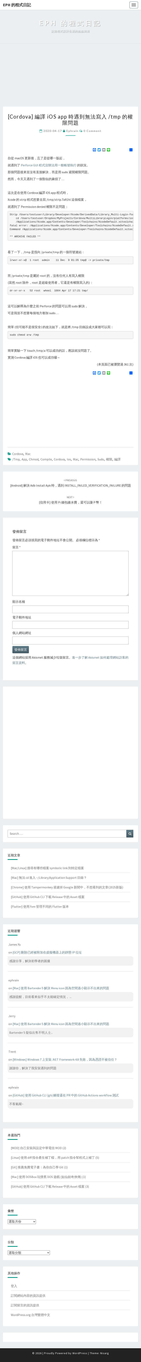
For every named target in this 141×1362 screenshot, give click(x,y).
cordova (59, 459)
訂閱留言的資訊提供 (25, 1305)
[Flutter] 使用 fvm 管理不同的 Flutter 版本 (40, 906)
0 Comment (92, 131)
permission (88, 459)
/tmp (16, 459)
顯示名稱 (18, 602)
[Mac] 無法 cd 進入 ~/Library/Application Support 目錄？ (49, 878)
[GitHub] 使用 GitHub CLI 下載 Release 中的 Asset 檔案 (48, 897)
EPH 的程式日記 (17, 4)
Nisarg (104, 1353)
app (24, 459)
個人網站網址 (21, 633)
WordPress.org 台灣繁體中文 (30, 1315)
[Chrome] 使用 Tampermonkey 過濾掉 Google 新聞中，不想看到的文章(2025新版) (67, 887)
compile (46, 459)
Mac (27, 454)
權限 (109, 459)
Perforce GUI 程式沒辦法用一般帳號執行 (48, 165)
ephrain (72, 131)
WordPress (79, 1353)
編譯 (117, 459)
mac (75, 459)
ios (69, 459)
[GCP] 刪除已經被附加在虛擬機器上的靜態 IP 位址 (47, 952)
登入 (14, 1286)
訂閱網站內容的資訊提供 (28, 1296)
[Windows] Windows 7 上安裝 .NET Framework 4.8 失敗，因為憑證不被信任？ (65, 1059)
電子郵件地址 (21, 617)
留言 (16, 547)
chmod (34, 459)
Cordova (17, 454)
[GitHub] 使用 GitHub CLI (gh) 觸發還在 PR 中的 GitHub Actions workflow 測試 (66, 1095)
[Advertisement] (70, 77)
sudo (101, 459)
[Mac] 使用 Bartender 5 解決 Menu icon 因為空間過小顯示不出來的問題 (61, 988)
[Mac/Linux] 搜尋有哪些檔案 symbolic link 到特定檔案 (47, 868)
